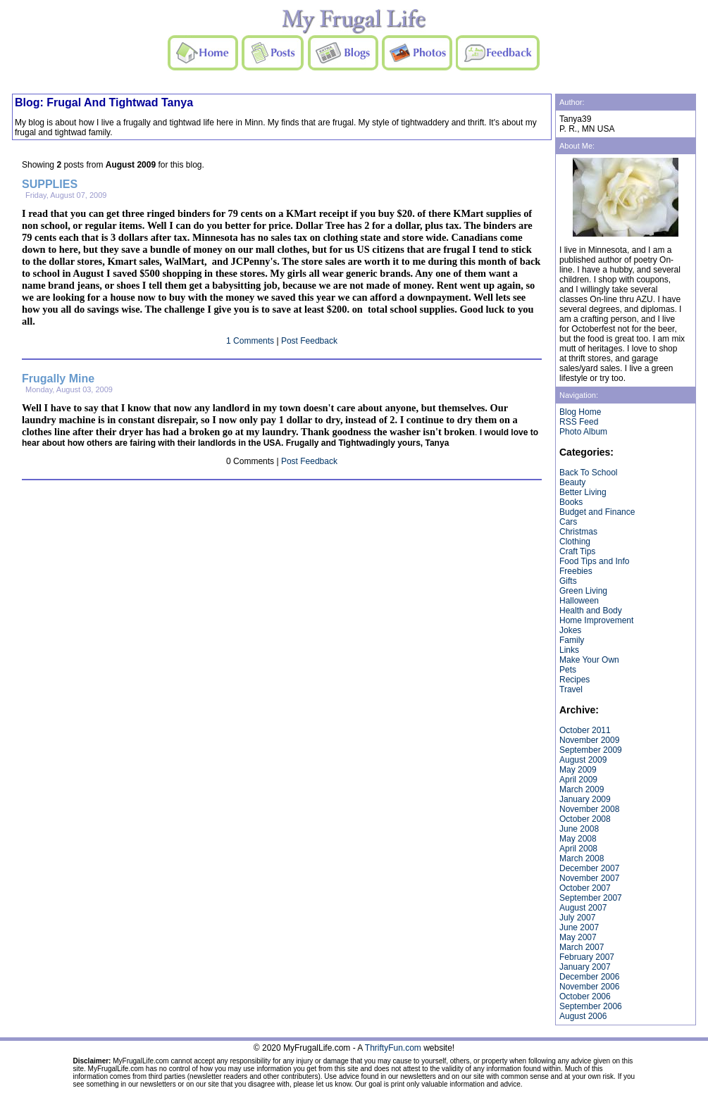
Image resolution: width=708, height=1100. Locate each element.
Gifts (568, 581)
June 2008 (579, 829)
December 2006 (589, 977)
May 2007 (578, 937)
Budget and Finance (597, 512)
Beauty (572, 482)
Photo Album (583, 432)
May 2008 (578, 839)
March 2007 (581, 947)
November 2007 (589, 878)
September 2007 (590, 898)
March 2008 (581, 858)
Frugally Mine (58, 379)
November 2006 (589, 987)
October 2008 (585, 819)
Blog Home (580, 412)
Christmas (578, 532)
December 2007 (589, 868)
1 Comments (250, 341)
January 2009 (585, 799)
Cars (568, 522)
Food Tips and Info (594, 561)
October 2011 (585, 730)
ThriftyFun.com (393, 1048)
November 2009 (589, 740)
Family (571, 640)
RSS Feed (578, 422)
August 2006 (583, 1016)
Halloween (579, 601)
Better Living (583, 492)
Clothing (574, 541)
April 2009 (578, 780)
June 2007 (579, 927)
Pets (567, 670)
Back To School (588, 472)
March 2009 (581, 789)
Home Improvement (596, 620)
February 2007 (586, 957)
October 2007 (585, 888)
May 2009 (578, 770)
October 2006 (585, 996)
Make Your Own (589, 660)
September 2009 (590, 750)
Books (571, 502)
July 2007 (577, 918)
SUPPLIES (49, 184)
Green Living (583, 591)
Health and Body (590, 610)
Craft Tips (577, 551)
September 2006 (590, 1006)
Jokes (570, 630)
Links (569, 650)
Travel (571, 689)
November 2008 (589, 809)
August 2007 (583, 908)
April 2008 (578, 849)
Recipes (574, 680)
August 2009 (583, 760)
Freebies (575, 571)
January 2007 (585, 967)
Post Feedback (309, 341)
